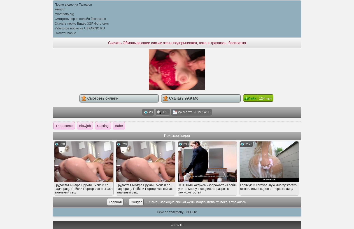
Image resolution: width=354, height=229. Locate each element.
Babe (119, 126)
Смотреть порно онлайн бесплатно (80, 19)
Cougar (136, 202)
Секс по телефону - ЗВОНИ (177, 212)
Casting (103, 126)
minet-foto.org (64, 14)
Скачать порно (65, 33)
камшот (60, 9)
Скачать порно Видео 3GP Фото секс (82, 23)
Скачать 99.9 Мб (180, 98)
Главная (115, 202)
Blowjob (85, 126)
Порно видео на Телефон (73, 4)
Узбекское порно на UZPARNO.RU (80, 28)
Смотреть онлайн (99, 98)
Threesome (64, 126)
